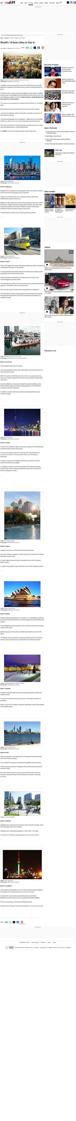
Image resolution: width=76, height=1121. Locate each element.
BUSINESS (30, 3)
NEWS (25, 3)
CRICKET (41, 3)
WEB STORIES (49, 192)
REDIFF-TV (58, 3)
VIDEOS (47, 247)
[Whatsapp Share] (31, 47)
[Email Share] (27, 47)
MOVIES (36, 3)
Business (7, 38)
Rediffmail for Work (25, 942)
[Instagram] (71, 2)
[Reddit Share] (42, 47)
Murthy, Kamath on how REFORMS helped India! (68, 81)
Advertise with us (29, 947)
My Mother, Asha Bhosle (53, 136)
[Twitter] (68, 2)
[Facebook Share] (38, 47)
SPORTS (46, 3)
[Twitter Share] (34, 47)
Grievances (68, 947)
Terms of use (61, 947)
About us (55, 947)
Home (1, 38)
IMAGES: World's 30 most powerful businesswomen (68, 69)
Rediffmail (43, 942)
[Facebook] (74, 2)
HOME (21, 3)
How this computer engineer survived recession (60, 144)
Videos (54, 942)
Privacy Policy (43, 947)
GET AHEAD (52, 3)
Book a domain (35, 942)
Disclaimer (36, 947)
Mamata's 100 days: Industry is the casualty (68, 104)
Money (49, 942)
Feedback (50, 947)
